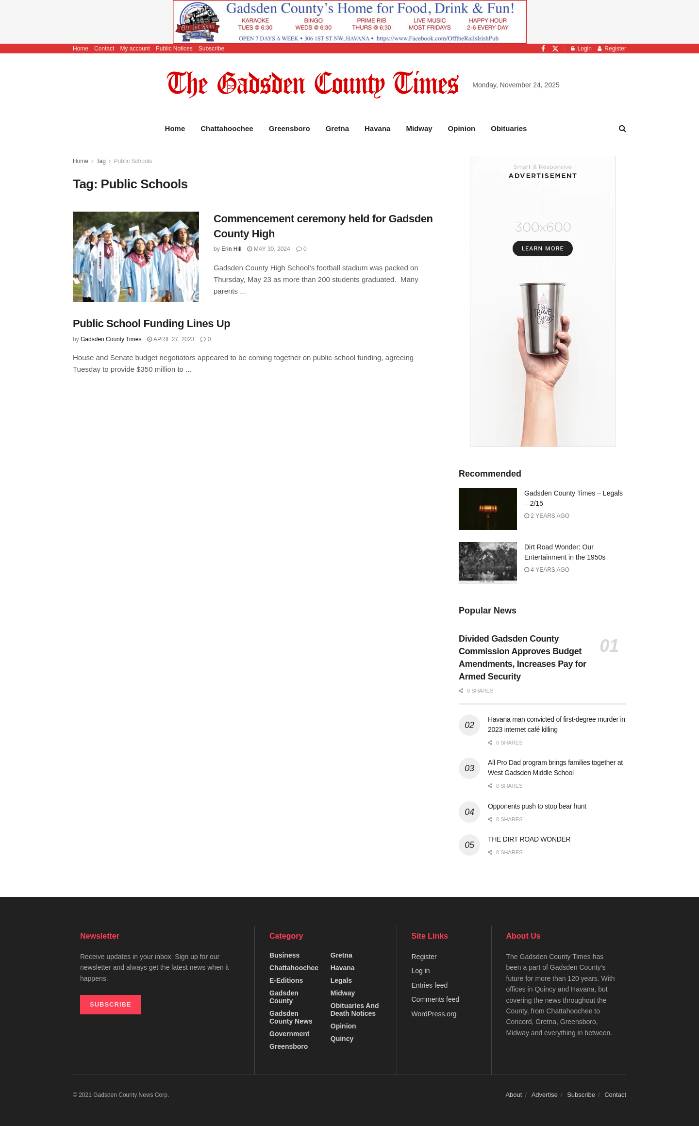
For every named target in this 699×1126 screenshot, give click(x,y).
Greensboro (289, 128)
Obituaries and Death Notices (355, 1009)
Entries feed (430, 985)
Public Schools (133, 161)
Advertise (545, 1094)
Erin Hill (231, 249)
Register (612, 48)
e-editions (286, 980)
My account (135, 48)
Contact (104, 48)
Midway (419, 128)
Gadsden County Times (111, 339)
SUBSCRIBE (111, 1004)
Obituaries (509, 128)
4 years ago (546, 569)
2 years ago (546, 516)
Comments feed (436, 999)
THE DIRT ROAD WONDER (529, 839)
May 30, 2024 (268, 249)
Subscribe (211, 48)
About (513, 1094)
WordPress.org (434, 1014)
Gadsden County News (291, 1017)
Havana (377, 128)
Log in (421, 971)
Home (80, 48)
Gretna (337, 128)
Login (581, 48)
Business (284, 955)
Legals (341, 980)
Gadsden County (284, 997)
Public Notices (174, 48)
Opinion (462, 128)
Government (289, 1034)
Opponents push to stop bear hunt (537, 806)
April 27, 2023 (170, 339)
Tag (100, 161)
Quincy (342, 1039)
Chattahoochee (226, 128)
